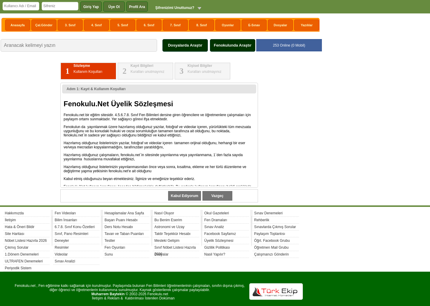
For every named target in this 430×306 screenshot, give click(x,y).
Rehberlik (261, 220)
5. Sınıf (123, 25)
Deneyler (62, 241)
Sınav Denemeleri (268, 213)
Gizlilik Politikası (217, 247)
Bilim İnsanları (66, 220)
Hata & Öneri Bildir (19, 227)
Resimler (62, 247)
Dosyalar (280, 25)
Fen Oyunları (115, 247)
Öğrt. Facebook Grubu (272, 241)
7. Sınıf (175, 25)
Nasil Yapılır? (214, 254)
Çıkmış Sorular (16, 247)
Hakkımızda (14, 213)
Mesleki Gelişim (166, 241)
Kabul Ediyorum (184, 196)
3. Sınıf (70, 25)
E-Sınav (254, 25)
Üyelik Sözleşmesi (218, 241)
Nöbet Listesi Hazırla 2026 (26, 241)
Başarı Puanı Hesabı (121, 220)
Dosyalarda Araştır (185, 45)
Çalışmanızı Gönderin (271, 254)
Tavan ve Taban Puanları (124, 234)
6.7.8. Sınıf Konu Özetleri (75, 227)
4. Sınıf (96, 25)
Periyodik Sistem (18, 268)
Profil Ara (137, 7)
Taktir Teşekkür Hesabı (172, 234)
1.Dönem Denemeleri (22, 254)
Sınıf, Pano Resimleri (71, 234)
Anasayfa (17, 25)
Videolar (61, 254)
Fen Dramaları (215, 220)
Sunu (109, 254)
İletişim (10, 220)
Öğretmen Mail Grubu (271, 247)
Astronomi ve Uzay (169, 227)
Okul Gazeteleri (216, 213)
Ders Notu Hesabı (119, 227)
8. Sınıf (201, 25)
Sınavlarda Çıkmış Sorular (275, 227)
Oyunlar (228, 25)
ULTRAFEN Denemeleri (24, 261)
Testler (110, 241)
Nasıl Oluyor (164, 213)
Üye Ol (114, 7)
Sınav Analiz (214, 227)
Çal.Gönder (43, 25)
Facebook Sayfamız (220, 234)
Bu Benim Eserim (168, 220)
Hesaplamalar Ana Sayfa (124, 213)
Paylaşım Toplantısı (269, 234)
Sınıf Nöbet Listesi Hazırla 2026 (175, 248)
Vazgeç (217, 196)
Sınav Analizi (65, 261)
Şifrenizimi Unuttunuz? (174, 8)
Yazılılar (307, 25)
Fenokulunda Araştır (232, 45)
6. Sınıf (149, 25)
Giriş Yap (91, 7)
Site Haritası (14, 234)
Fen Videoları (65, 213)
